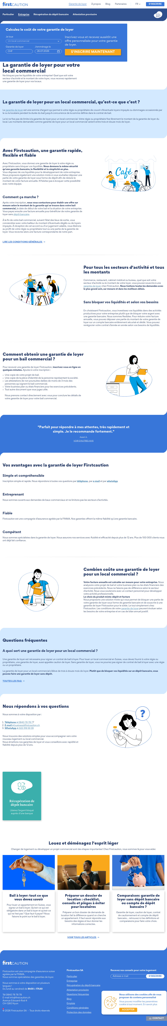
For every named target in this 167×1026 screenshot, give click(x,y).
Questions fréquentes (78, 994)
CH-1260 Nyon (10, 1004)
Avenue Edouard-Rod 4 (15, 1001)
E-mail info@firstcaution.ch (16, 998)
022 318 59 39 (19, 728)
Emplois (71, 1004)
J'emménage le (43, 47)
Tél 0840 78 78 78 (12, 995)
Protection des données (79, 1013)
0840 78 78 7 (19, 722)
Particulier (8, 15)
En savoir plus (150, 1005)
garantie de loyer (14, 110)
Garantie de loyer (15, 47)
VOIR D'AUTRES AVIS (84, 441)
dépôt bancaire (21, 215)
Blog (69, 999)
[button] (78, 4)
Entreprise (23, 15)
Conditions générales (78, 1008)
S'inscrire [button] (155, 4)
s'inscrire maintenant (93, 52)
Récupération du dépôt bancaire (51, 15)
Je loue (9, 37)
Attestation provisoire (85, 15)
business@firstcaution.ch (22, 725)
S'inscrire (155, 976)
